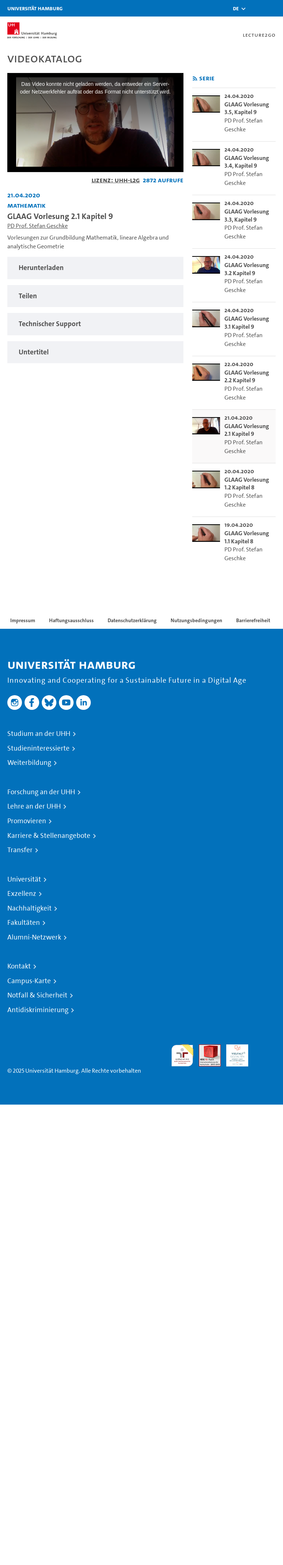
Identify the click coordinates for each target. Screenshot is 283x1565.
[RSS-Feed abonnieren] (195, 78)
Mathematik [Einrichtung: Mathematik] (26, 205)
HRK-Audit (233, 1053)
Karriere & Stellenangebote (48, 835)
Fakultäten (23, 922)
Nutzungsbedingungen (196, 620)
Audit (206, 1049)
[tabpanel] (95, 268)
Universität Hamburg (35, 8)
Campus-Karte (29, 981)
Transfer (20, 850)
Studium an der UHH (38, 733)
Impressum (22, 620)
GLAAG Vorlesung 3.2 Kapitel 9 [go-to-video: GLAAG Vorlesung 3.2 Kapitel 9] (246, 269)
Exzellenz (21, 893)
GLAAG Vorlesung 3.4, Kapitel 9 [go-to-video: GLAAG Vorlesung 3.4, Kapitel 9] (246, 162)
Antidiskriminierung (37, 1010)
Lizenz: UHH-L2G (116, 180)
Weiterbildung (29, 762)
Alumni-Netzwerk (34, 937)
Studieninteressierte (38, 748)
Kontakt (19, 966)
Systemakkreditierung (265, 1049)
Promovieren (26, 821)
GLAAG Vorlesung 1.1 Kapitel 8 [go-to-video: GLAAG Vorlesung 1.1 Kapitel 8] (246, 537)
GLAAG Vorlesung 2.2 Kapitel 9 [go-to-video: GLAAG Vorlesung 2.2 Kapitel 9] (246, 376)
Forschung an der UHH (41, 792)
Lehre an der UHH (34, 806)
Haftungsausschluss (71, 620)
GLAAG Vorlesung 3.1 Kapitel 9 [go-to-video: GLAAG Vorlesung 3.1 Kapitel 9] (246, 323)
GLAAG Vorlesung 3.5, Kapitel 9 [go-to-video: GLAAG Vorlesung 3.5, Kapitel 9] (246, 108)
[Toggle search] (255, 8)
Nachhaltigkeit (29, 908)
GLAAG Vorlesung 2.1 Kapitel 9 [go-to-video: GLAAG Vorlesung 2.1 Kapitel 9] (246, 430)
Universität (24, 879)
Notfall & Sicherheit (37, 995)
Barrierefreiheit (253, 620)
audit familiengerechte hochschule (182, 1055)
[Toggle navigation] (274, 8)
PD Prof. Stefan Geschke (37, 226)
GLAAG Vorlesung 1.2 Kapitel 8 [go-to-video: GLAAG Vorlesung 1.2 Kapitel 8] (246, 484)
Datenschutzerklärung (132, 620)
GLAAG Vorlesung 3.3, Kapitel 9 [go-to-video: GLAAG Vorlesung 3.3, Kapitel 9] (246, 215)
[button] (236, 8)
